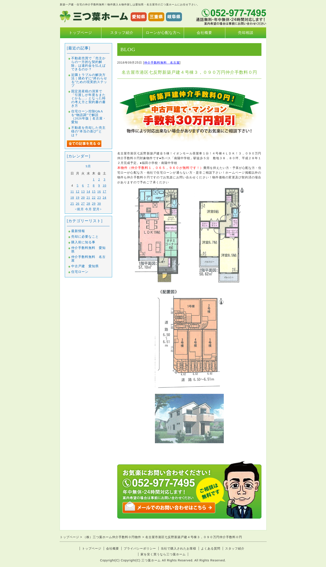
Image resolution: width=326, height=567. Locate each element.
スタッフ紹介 (121, 33)
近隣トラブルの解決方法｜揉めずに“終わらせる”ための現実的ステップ (89, 80)
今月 (88, 209)
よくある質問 (210, 548)
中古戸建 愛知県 (85, 266)
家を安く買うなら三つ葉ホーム (163, 554)
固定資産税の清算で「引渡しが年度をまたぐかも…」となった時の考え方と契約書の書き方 (88, 98)
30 (99, 203)
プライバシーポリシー (140, 548)
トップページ (80, 33)
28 (88, 203)
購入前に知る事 (83, 242)
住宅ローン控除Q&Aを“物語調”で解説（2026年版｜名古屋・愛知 (88, 117)
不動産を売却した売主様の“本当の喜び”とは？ (88, 131)
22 (94, 197)
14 (88, 191)
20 (83, 197)
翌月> (97, 209)
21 (88, 197)
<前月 (79, 209)
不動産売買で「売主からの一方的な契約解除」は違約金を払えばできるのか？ (88, 64)
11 (72, 191)
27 (83, 203)
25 (72, 203)
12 (77, 191)
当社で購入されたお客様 (178, 548)
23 (99, 197)
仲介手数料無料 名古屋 (162, 62)
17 (104, 191)
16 (99, 191)
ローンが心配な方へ (163, 33)
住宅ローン (79, 271)
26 (77, 203)
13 (83, 191)
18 (72, 197)
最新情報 (78, 231)
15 (94, 191)
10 (104, 185)
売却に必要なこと (85, 236)
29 (94, 203)
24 (104, 197)
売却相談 (245, 33)
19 (77, 197)
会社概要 (204, 33)
